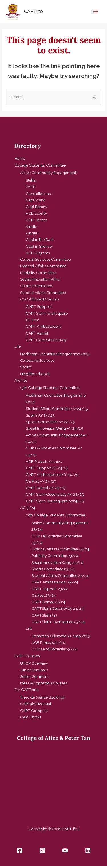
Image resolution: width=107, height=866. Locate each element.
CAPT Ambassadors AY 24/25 (52, 474)
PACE (30, 186)
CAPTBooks (30, 717)
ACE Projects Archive (44, 461)
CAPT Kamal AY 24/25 (45, 487)
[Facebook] (19, 850)
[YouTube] (65, 850)
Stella (30, 180)
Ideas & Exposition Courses (43, 683)
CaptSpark (35, 200)
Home (19, 158)
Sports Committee (36, 285)
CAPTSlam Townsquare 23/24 (58, 621)
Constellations (38, 193)
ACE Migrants (38, 253)
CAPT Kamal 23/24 (48, 602)
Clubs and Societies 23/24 (54, 649)
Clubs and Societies (37, 360)
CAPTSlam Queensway (46, 339)
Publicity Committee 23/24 (54, 555)
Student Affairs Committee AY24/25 (57, 408)
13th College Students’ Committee (49, 387)
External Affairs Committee (43, 266)
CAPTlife (33, 11)
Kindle (31, 226)
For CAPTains (26, 689)
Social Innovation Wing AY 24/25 (54, 428)
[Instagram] (42, 850)
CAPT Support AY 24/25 (47, 468)
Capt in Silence (39, 246)
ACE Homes (36, 220)
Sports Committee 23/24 (53, 569)
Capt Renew (36, 206)
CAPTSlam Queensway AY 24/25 (55, 494)
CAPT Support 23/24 (49, 589)
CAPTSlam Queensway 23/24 (57, 608)
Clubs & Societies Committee (45, 259)
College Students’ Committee (40, 165)
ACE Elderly (36, 213)
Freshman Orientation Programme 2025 (54, 354)
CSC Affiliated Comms (39, 299)
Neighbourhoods (35, 373)
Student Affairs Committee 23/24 (60, 575)
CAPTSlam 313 (44, 615)
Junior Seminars (34, 670)
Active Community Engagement (48, 172)
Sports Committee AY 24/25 (50, 421)
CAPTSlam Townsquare (47, 313)
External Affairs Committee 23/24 (60, 549)
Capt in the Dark (40, 239)
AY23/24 (27, 507)
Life (17, 346)
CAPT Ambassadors (43, 326)
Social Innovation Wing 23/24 (57, 562)
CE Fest (32, 320)
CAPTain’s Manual (35, 703)
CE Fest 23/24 (43, 595)
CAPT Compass (34, 710)
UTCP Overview (34, 663)
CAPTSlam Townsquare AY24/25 (55, 501)
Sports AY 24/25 (40, 415)
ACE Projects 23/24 (48, 642)
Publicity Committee (38, 272)
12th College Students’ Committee (55, 515)
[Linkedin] (88, 850)
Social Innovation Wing (40, 279)
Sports (25, 367)
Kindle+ (32, 233)
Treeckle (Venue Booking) (42, 697)
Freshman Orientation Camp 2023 (60, 636)
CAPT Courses (27, 655)
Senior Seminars (34, 676)
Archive (20, 380)
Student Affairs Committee (43, 292)
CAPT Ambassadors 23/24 (54, 582)
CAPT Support (38, 306)
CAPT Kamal (37, 333)
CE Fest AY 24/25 (41, 481)
